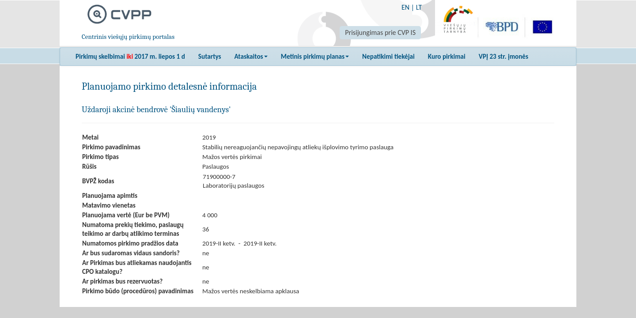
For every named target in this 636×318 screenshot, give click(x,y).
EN (405, 7)
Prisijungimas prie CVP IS (380, 32)
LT (419, 7)
